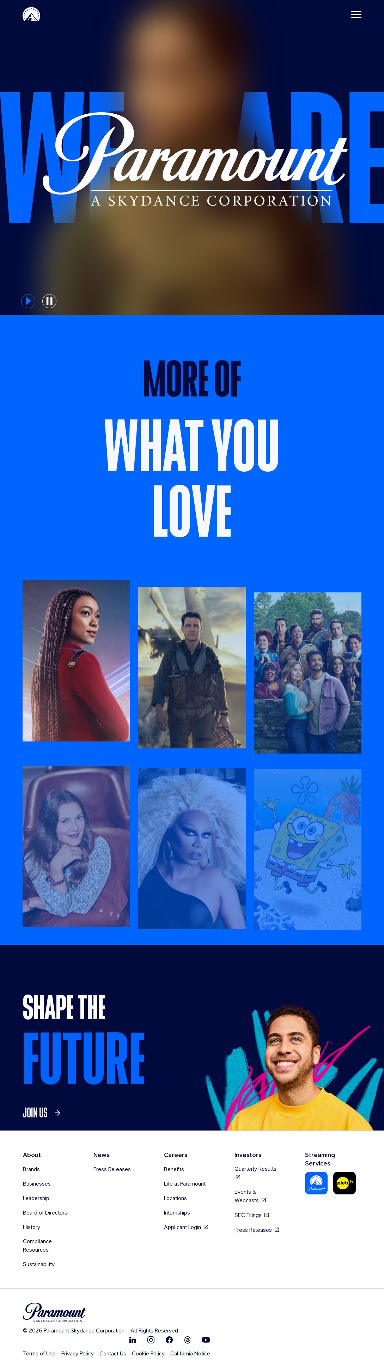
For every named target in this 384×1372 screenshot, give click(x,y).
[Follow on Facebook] (169, 1339)
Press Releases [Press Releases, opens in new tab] (256, 1230)
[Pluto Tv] (344, 1183)
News (101, 1154)
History (31, 1227)
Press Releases (112, 1169)
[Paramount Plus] (316, 1183)
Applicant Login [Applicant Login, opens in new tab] (186, 1227)
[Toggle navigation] (356, 14)
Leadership (36, 1198)
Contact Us (112, 1353)
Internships (177, 1212)
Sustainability (39, 1264)
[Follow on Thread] (187, 1339)
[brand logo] (100, 1312)
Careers (176, 1154)
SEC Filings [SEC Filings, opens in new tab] (251, 1215)
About (32, 1154)
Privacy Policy (77, 1353)
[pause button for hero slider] (49, 301)
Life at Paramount (185, 1183)
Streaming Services (320, 1159)
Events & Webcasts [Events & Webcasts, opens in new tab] (250, 1196)
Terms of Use (39, 1353)
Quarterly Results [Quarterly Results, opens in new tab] (255, 1173)
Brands (31, 1169)
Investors (248, 1154)
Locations (175, 1198)
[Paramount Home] (31, 14)
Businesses (37, 1183)
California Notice (190, 1353)
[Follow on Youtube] (206, 1339)
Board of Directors (45, 1212)
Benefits (174, 1169)
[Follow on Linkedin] (132, 1339)
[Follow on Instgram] (151, 1339)
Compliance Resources (37, 1245)
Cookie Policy (148, 1353)
